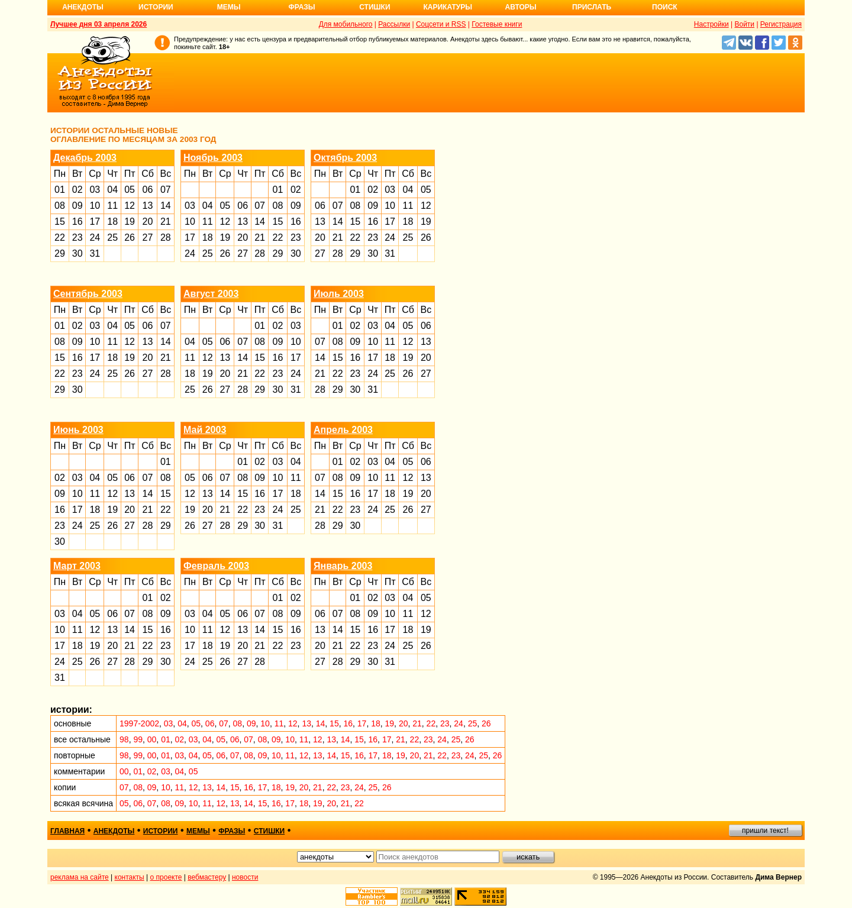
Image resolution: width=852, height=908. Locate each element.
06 (148, 190)
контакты (129, 877)
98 (124, 739)
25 (112, 237)
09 (77, 206)
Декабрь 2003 (85, 158)
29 (59, 253)
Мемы (229, 7)
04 (112, 190)
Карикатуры (447, 7)
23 (77, 237)
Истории (155, 7)
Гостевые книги (497, 24)
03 (94, 190)
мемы (198, 831)
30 (77, 253)
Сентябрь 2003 (87, 294)
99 (138, 739)
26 (129, 237)
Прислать (591, 7)
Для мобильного (346, 24)
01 (59, 190)
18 (112, 222)
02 (77, 190)
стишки (269, 831)
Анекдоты (83, 7)
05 (129, 190)
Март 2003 (77, 566)
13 (148, 206)
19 (129, 222)
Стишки (374, 7)
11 (112, 206)
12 (129, 206)
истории (160, 831)
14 (165, 206)
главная (67, 831)
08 (59, 206)
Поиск (664, 7)
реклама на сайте (79, 877)
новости (245, 877)
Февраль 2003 (216, 566)
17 (94, 222)
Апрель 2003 (343, 430)
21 (165, 222)
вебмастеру (207, 877)
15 (59, 222)
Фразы (301, 7)
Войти (744, 24)
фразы (231, 831)
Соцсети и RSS (441, 24)
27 (148, 237)
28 (165, 237)
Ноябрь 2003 (213, 158)
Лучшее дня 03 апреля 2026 (98, 24)
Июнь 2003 (78, 430)
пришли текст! (765, 830)
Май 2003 (204, 430)
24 (94, 237)
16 (77, 222)
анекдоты (114, 831)
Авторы (521, 7)
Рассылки (394, 24)
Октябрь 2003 (345, 158)
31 (94, 253)
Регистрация (781, 24)
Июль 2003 (339, 294)
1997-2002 (139, 723)
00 (152, 739)
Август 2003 (210, 294)
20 (148, 222)
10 (94, 206)
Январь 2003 (343, 566)
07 (165, 190)
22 (59, 237)
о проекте (166, 877)
